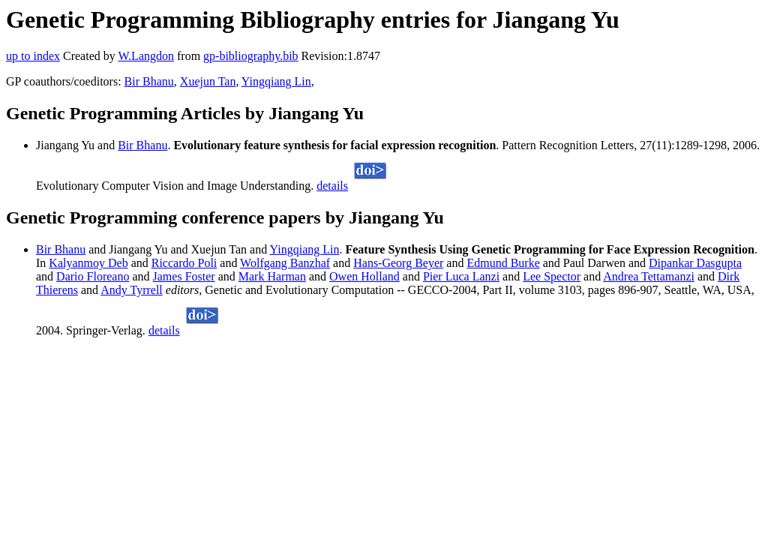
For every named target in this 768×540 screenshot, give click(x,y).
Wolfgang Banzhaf (285, 262)
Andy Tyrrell (131, 290)
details (332, 185)
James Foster (184, 276)
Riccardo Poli (185, 262)
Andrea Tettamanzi (648, 276)
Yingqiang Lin (276, 81)
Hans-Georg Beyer (398, 262)
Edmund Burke (502, 262)
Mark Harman (272, 276)
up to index (33, 56)
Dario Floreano (92, 276)
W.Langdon (146, 56)
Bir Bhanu (149, 81)
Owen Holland (364, 276)
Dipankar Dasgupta (695, 262)
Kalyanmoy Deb (88, 262)
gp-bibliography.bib (250, 56)
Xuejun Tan (208, 81)
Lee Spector (551, 276)
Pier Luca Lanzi (461, 276)
